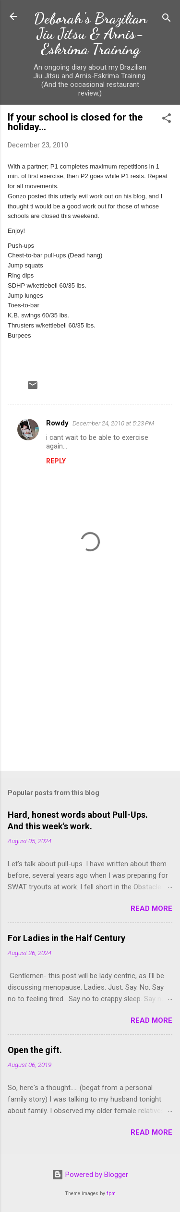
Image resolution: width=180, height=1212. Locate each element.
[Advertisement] (90, 688)
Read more (151, 908)
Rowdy (57, 423)
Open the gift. (35, 1050)
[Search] (166, 19)
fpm (111, 1193)
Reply (56, 461)
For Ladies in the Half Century (66, 938)
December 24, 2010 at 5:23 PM (113, 423)
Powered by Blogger (90, 1174)
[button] (166, 119)
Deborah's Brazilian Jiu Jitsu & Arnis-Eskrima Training (90, 33)
